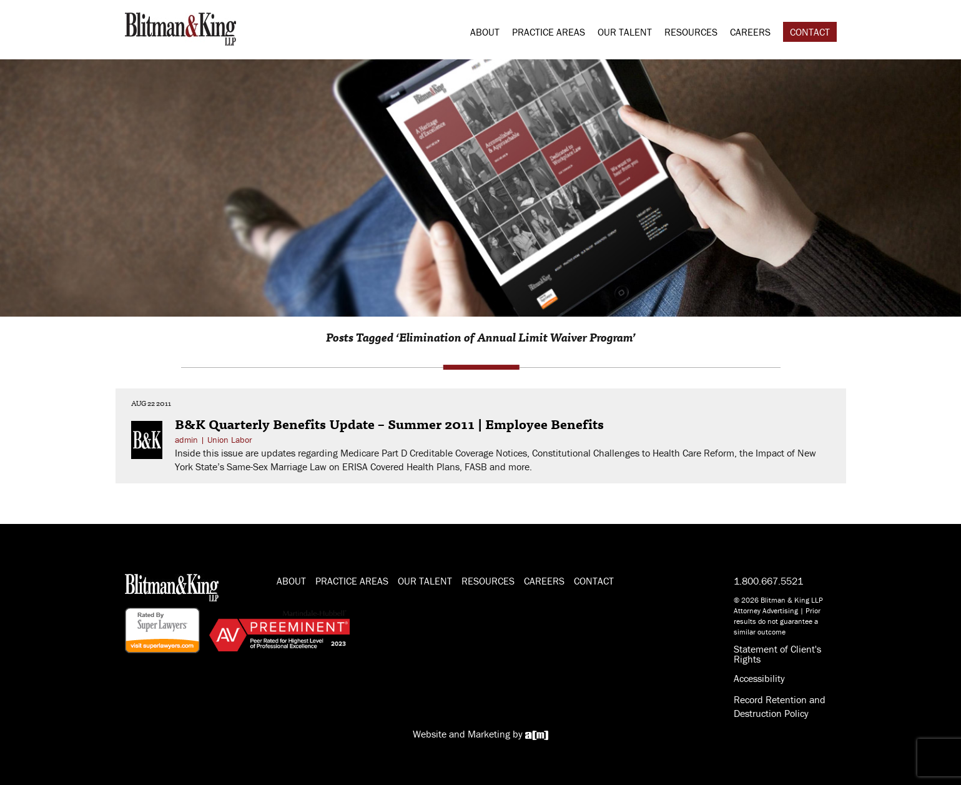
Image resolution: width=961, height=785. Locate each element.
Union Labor (229, 439)
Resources (690, 32)
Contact (810, 32)
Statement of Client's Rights (777, 654)
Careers (750, 32)
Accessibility (759, 678)
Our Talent (625, 32)
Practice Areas (548, 32)
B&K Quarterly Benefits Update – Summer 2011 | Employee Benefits (389, 423)
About (485, 32)
